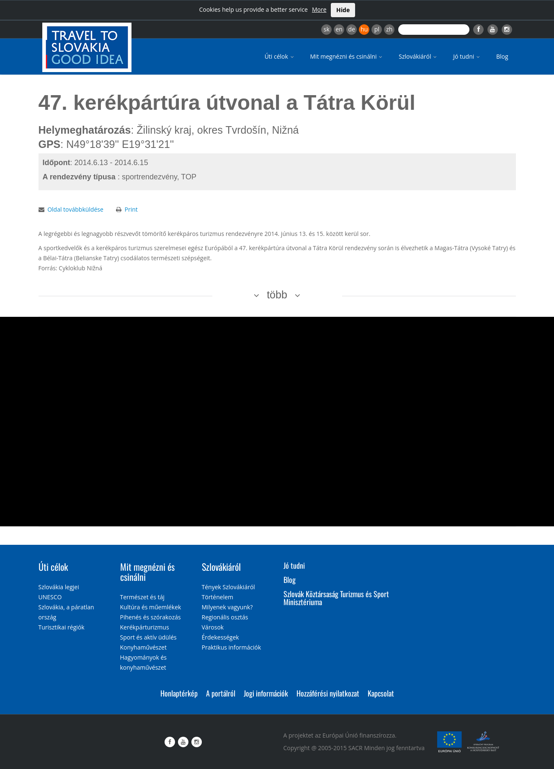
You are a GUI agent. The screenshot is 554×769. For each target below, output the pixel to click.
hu (364, 29)
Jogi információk (266, 693)
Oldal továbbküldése (75, 209)
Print (130, 209)
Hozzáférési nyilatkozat (327, 693)
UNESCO (50, 597)
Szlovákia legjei (59, 587)
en (338, 29)
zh (389, 29)
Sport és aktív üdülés (148, 637)
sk (327, 29)
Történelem (218, 597)
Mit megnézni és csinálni (347, 56)
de (351, 29)
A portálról (220, 693)
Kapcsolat (381, 693)
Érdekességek (220, 637)
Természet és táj (142, 597)
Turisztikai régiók (62, 627)
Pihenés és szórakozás (150, 617)
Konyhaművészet (143, 647)
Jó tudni (467, 56)
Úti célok (280, 56)
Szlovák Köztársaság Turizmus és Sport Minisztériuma (336, 598)
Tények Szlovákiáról (228, 587)
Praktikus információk (231, 647)
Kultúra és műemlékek (150, 607)
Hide (343, 10)
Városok (213, 627)
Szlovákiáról (418, 56)
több (277, 294)
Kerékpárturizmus (144, 627)
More (319, 9)
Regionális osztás (225, 617)
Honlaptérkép (179, 693)
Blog (502, 56)
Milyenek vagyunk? (227, 607)
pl (376, 29)
